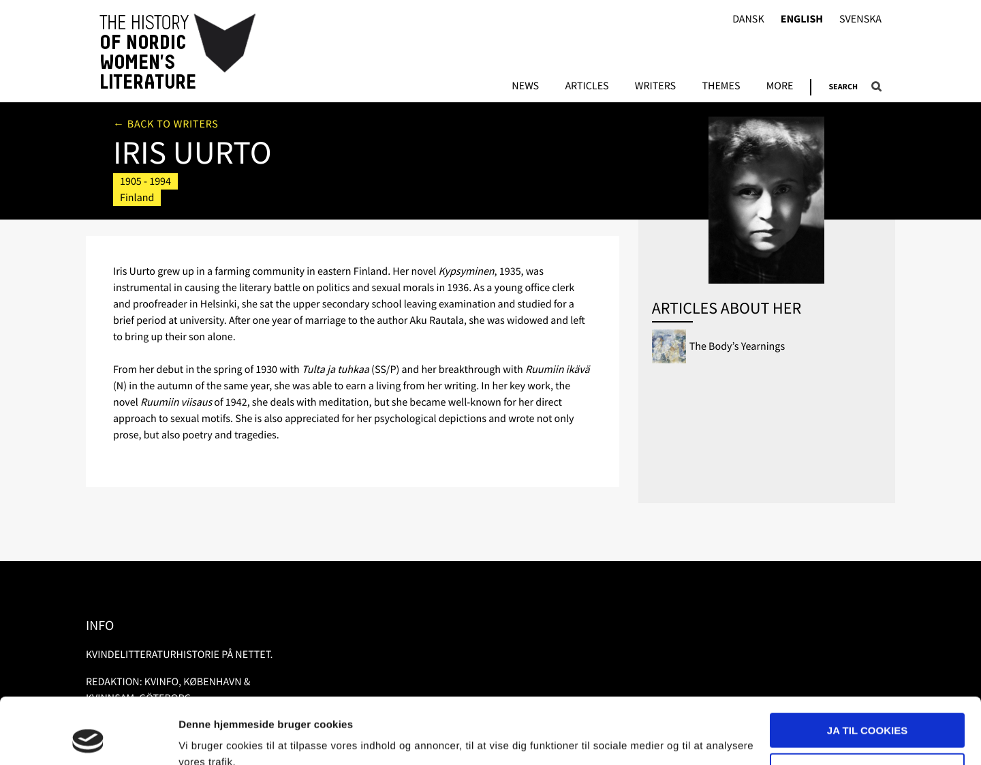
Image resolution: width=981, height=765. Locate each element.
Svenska (860, 19)
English (802, 19)
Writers (655, 86)
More (780, 86)
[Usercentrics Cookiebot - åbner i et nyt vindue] (88, 738)
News (525, 86)
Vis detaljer (206, 738)
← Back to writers (166, 124)
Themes (721, 86)
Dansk (748, 19)
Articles (586, 86)
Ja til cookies (867, 668)
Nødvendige (867, 708)
